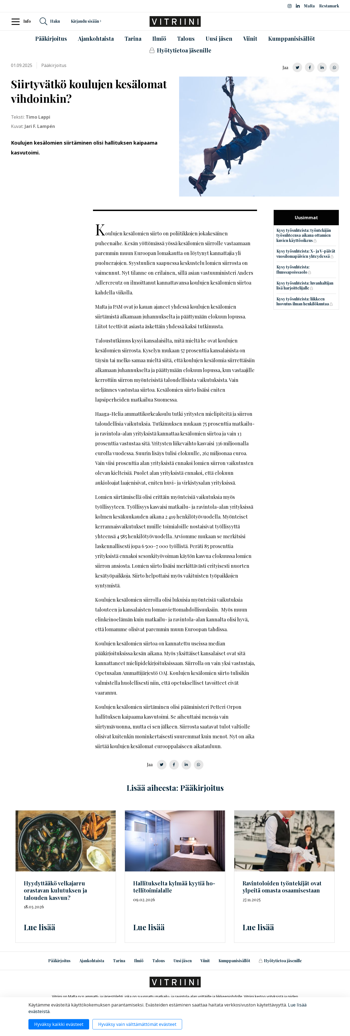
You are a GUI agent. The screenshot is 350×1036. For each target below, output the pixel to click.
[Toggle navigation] (17, 21)
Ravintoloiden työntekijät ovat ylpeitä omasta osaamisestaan (282, 886)
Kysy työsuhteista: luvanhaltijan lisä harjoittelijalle (304, 285)
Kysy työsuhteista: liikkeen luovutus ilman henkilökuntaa (302, 301)
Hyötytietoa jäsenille (280, 960)
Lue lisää (39, 927)
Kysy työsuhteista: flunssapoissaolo (293, 269)
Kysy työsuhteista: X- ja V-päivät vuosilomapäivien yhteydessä (305, 253)
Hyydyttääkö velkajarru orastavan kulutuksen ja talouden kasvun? (55, 890)
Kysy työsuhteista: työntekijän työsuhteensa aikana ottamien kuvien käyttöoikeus (303, 235)
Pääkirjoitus (59, 960)
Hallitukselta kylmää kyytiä (174, 886)
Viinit (205, 960)
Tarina (119, 960)
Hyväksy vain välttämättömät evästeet (137, 1024)
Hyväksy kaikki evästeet (58, 1024)
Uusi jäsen (183, 960)
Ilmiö (139, 960)
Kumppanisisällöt (234, 960)
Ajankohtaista (91, 960)
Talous (158, 960)
